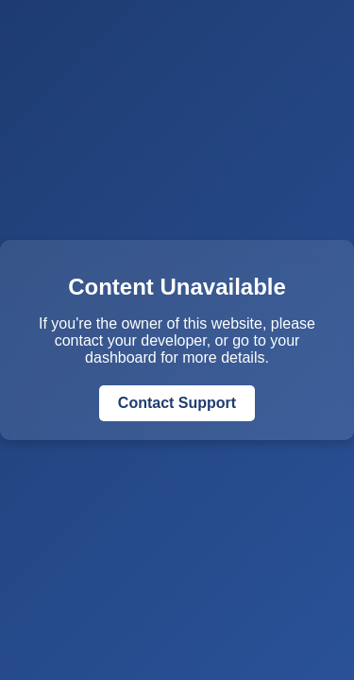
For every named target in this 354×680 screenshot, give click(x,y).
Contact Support (177, 403)
